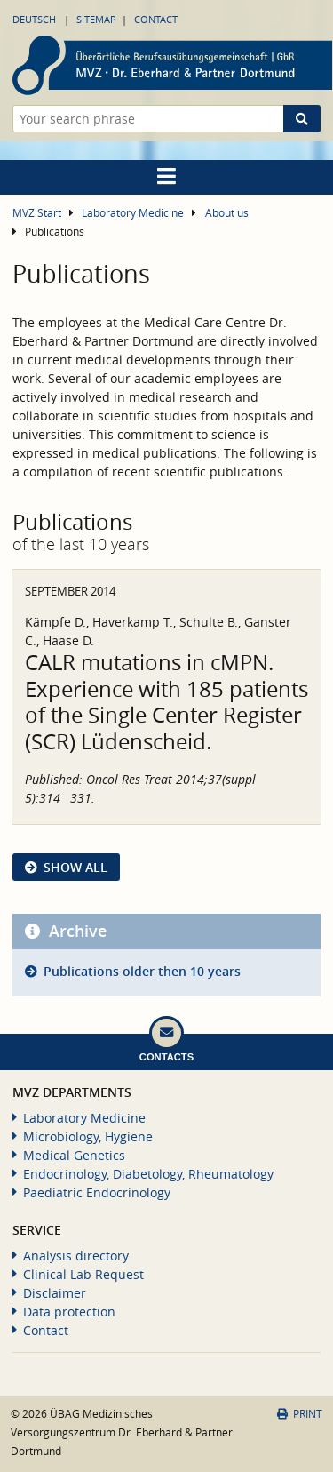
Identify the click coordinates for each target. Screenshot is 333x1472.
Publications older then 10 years (142, 971)
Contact (156, 19)
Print (299, 1413)
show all (75, 867)
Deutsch (34, 19)
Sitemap (96, 19)
